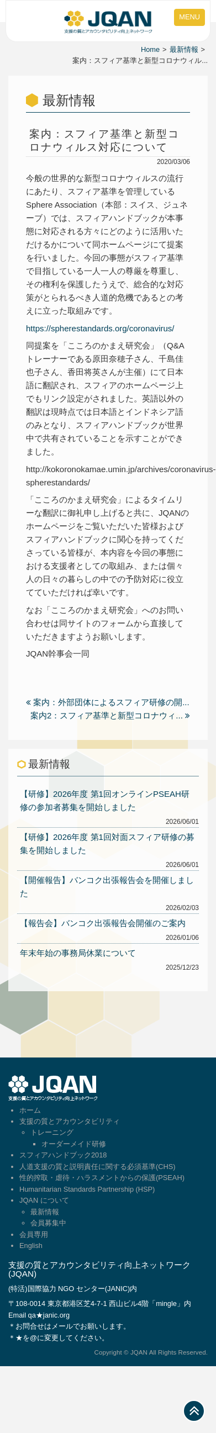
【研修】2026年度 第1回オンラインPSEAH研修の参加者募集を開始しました (104, 800)
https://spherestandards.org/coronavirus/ (100, 328)
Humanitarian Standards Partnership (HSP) (87, 1189)
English (31, 1245)
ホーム (30, 1110)
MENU (189, 17)
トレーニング (51, 1132)
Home (150, 49)
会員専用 (33, 1234)
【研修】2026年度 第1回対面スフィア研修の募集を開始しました (107, 843)
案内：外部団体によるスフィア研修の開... (107, 702)
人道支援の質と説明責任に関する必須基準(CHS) (97, 1166)
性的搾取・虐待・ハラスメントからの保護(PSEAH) (102, 1177)
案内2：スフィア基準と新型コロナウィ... (110, 715)
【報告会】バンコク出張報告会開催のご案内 (103, 923)
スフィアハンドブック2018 (63, 1155)
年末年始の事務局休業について (78, 953)
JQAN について (44, 1200)
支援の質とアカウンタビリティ (69, 1121)
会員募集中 (48, 1223)
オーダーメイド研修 (73, 1144)
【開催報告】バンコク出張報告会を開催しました (107, 886)
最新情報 (184, 49)
